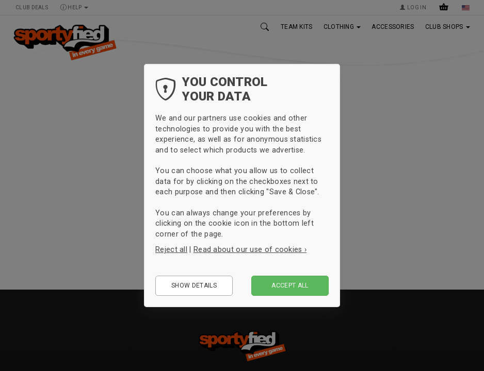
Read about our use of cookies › (249, 249)
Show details (194, 285)
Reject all (171, 249)
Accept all (290, 285)
